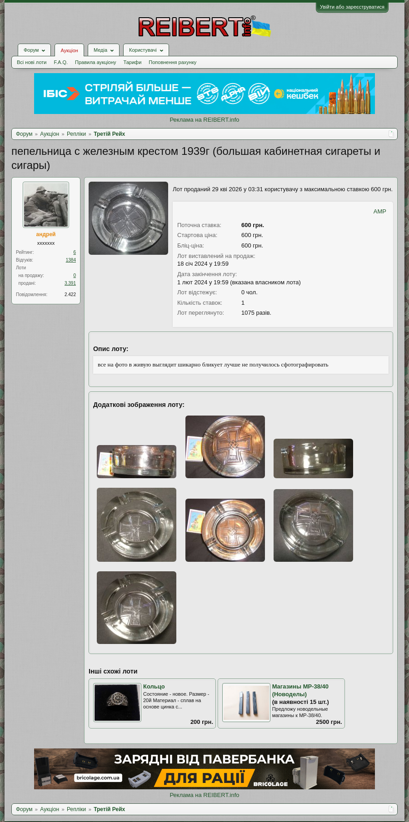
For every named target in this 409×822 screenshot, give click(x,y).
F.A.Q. (61, 62)
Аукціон (69, 50)
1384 (71, 259)
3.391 (70, 283)
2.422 (70, 294)
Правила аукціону (95, 62)
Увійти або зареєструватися (352, 7)
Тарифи (133, 62)
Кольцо (154, 686)
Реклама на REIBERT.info (204, 119)
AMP (380, 211)
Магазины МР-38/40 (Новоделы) (300, 690)
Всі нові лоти (31, 62)
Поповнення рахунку (172, 62)
